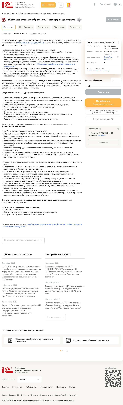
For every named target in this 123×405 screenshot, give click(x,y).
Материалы (59, 27)
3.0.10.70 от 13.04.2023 (108, 58)
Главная (5, 13)
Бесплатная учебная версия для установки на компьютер (103, 111)
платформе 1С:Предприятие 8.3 (31, 43)
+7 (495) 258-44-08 (105, 133)
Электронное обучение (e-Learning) (98, 71)
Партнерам (75, 27)
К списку (115, 20)
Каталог (12, 13)
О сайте (4, 395)
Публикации (31, 387)
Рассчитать (103, 92)
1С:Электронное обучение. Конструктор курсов (36, 13)
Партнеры (61, 387)
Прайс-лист (25, 395)
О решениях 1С (14, 395)
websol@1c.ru (69, 400)
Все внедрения (54, 317)
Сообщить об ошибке (59, 395)
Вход (119, 4)
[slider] (89, 86)
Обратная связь (45, 395)
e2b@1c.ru (102, 135)
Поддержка (43, 27)
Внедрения (17, 387)
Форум (72, 387)
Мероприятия (46, 387)
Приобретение (26, 27)
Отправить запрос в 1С (103, 119)
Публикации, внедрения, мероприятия (21, 240)
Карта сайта (73, 395)
